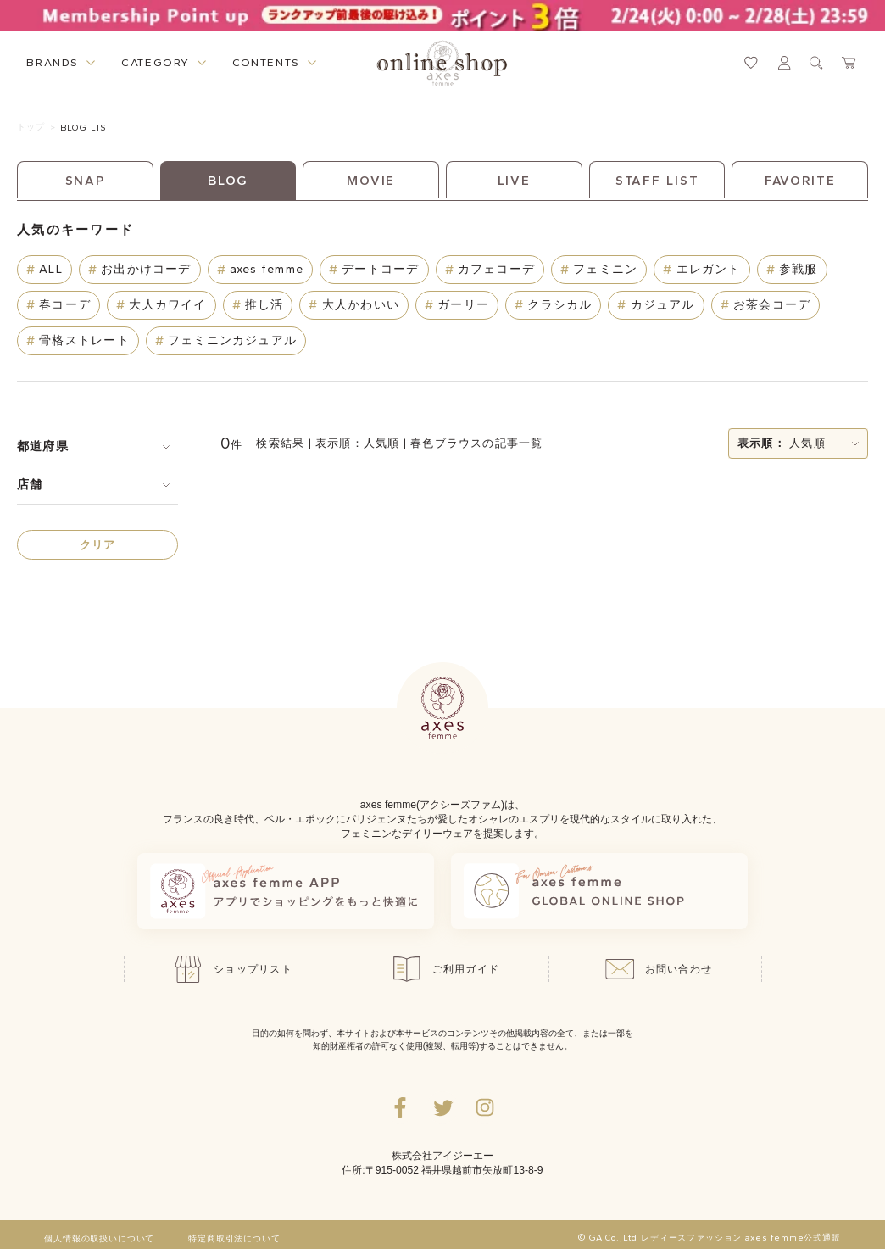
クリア (98, 544)
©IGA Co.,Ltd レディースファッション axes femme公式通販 (709, 1238)
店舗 (29, 484)
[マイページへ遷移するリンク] (784, 62)
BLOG (228, 180)
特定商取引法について (234, 1239)
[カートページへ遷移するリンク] (849, 62)
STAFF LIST (657, 180)
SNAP (85, 180)
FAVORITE (800, 180)
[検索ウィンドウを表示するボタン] (816, 62)
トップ (31, 126)
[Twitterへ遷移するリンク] (442, 1107)
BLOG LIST (86, 127)
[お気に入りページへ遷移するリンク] (751, 62)
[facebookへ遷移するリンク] (400, 1107)
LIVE (515, 180)
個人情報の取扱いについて (99, 1239)
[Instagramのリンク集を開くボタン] (485, 1107)
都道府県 (43, 446)
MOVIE (371, 180)
